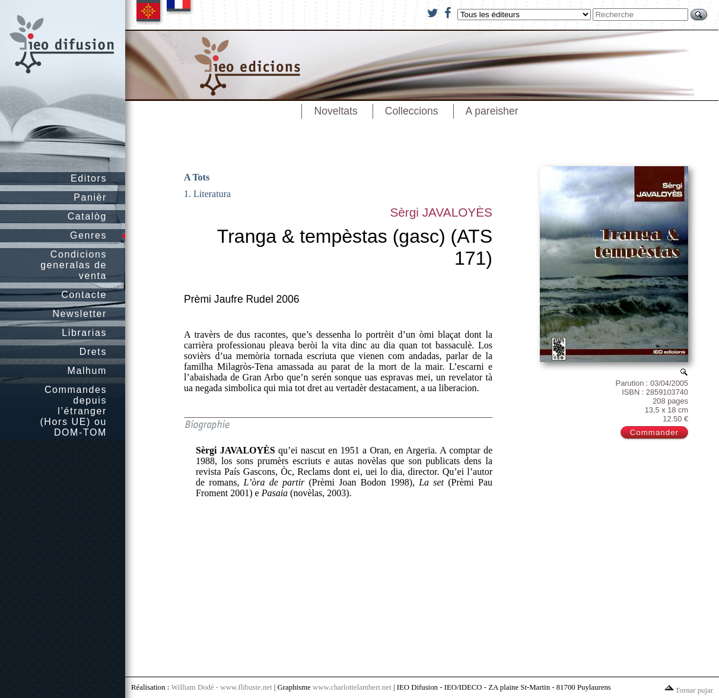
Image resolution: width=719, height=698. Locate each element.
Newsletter (79, 314)
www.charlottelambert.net (352, 687)
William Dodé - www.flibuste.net (221, 687)
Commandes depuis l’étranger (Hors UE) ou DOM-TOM (73, 411)
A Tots (196, 177)
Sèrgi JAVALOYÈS (441, 212)
